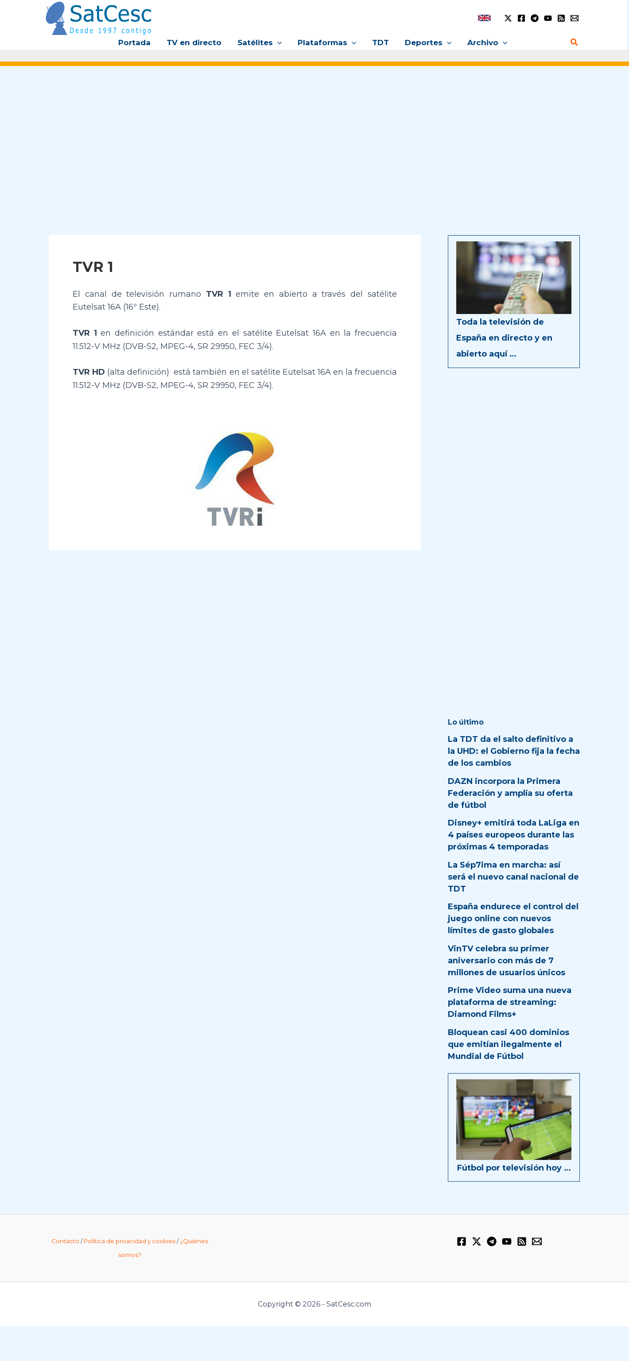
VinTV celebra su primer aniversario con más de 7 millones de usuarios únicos (506, 960)
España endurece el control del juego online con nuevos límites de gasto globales (513, 918)
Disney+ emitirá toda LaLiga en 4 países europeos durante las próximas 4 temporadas (513, 835)
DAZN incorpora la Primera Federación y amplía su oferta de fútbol (510, 793)
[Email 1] (575, 18)
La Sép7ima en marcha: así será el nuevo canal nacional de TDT (513, 877)
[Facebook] (521, 18)
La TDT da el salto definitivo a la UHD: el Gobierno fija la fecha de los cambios (514, 751)
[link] (484, 18)
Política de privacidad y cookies (129, 1241)
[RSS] (561, 18)
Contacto (65, 1241)
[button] (278, 42)
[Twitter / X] (508, 18)
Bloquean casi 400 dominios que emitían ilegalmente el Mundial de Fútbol (508, 1044)
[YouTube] (548, 18)
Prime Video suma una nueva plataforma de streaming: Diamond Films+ (509, 1002)
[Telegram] (535, 18)
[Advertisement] (314, 141)
